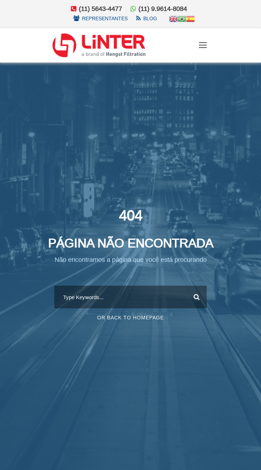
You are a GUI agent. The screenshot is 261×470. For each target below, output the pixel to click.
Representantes (105, 18)
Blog (150, 18)
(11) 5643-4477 (99, 8)
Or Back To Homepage (130, 321)
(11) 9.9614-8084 (162, 8)
